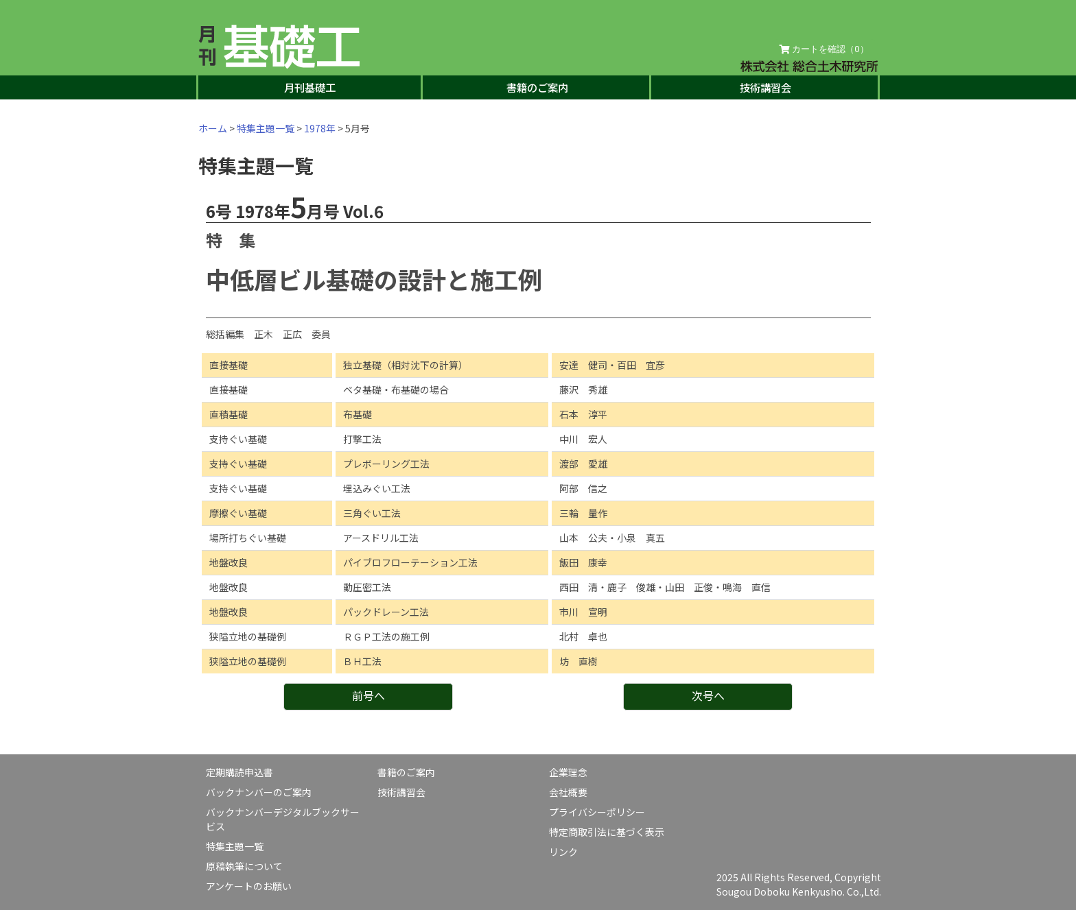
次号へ (708, 695)
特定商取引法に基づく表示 (606, 832)
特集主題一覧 (265, 128)
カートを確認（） (824, 49)
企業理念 (568, 772)
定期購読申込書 (239, 772)
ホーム (212, 128)
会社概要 (568, 792)
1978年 (320, 128)
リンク (563, 852)
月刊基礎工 (310, 87)
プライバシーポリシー (597, 812)
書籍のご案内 (537, 87)
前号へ (368, 695)
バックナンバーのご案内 (259, 792)
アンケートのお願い (249, 886)
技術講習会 (765, 87)
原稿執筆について (244, 866)
